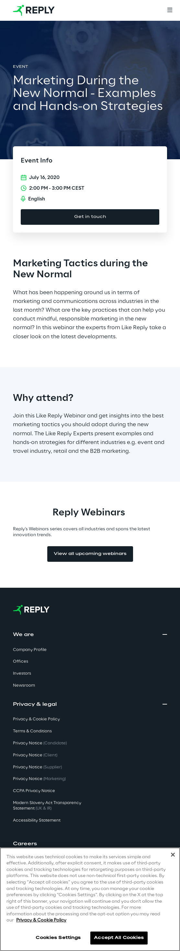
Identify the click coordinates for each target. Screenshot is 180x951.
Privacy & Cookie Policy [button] (36, 719)
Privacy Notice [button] (40, 743)
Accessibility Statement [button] (37, 820)
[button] (90, 844)
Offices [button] (20, 661)
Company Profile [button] (30, 650)
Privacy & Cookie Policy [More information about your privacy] (41, 920)
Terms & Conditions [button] (32, 731)
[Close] (173, 855)
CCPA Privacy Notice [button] (34, 791)
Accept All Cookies (119, 938)
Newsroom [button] (24, 685)
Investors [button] (22, 673)
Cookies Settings (58, 938)
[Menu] (169, 10)
